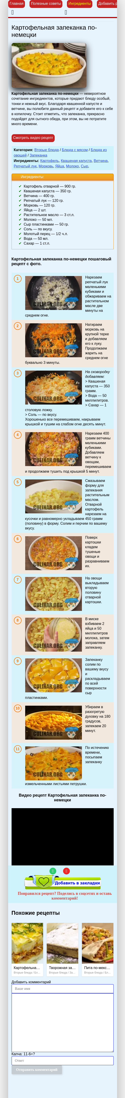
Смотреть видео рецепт (33, 138)
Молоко (72, 166)
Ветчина (101, 161)
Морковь (46, 166)
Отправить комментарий (37, 1070)
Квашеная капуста (76, 161)
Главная (17, 3)
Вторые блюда (46, 150)
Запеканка (38, 155)
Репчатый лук (25, 166)
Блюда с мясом (75, 150)
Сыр (84, 166)
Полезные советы (46, 3)
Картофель (49, 161)
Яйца (59, 166)
